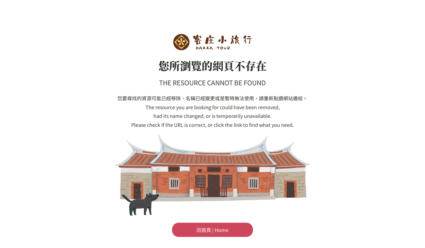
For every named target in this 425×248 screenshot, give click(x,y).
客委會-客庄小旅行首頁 (212, 42)
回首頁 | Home (212, 229)
